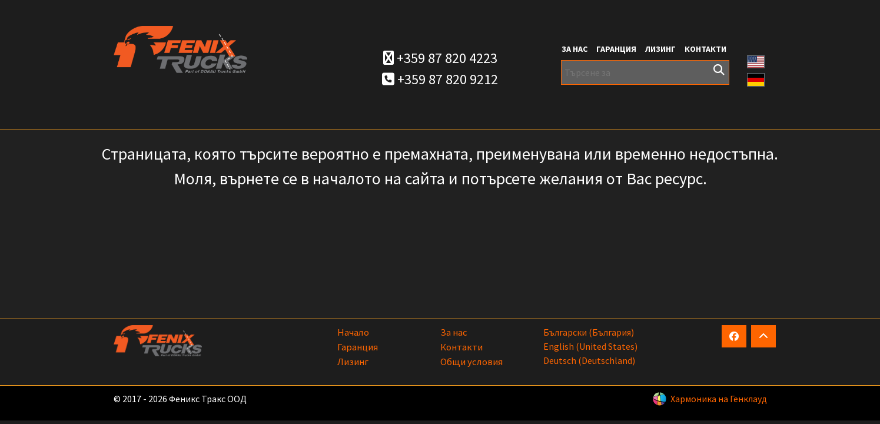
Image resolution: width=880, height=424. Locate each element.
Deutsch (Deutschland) (589, 360)
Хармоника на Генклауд (718, 399)
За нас (574, 49)
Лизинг (660, 49)
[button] (756, 61)
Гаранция (616, 49)
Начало (353, 332)
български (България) (588, 332)
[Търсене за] (645, 72)
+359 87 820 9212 (440, 79)
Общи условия (471, 361)
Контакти (705, 49)
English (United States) (590, 346)
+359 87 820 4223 (440, 58)
